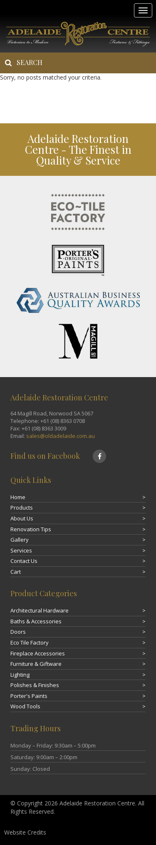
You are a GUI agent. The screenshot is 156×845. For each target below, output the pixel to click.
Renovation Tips (30, 529)
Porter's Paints (28, 696)
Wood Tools (25, 706)
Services (21, 550)
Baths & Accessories (36, 621)
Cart (15, 571)
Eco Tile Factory (29, 642)
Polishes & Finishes (34, 685)
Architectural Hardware (39, 610)
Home (17, 497)
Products (21, 507)
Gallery (19, 539)
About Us (21, 518)
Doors (18, 631)
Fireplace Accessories (37, 653)
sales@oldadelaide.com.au (60, 436)
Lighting (20, 674)
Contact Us (23, 561)
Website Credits (25, 832)
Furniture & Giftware (36, 664)
